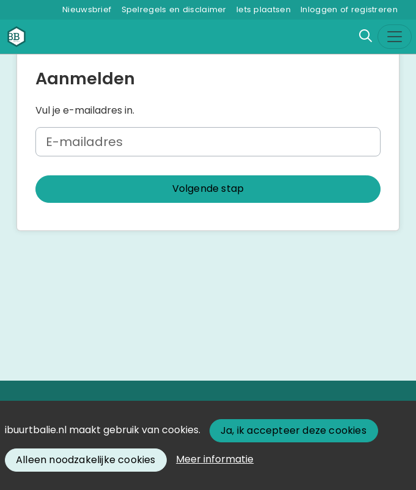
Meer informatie (215, 459)
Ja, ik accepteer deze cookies (294, 430)
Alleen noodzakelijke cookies (86, 460)
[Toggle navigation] (395, 36)
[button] (208, 189)
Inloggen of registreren (349, 9)
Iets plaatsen (263, 9)
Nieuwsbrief (86, 9)
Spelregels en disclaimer (174, 9)
